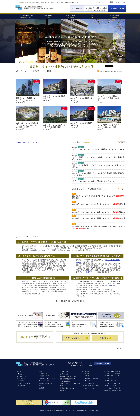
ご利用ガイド (64, 371)
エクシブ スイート (112, 378)
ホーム (19, 371)
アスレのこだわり (22, 376)
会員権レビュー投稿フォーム (112, 390)
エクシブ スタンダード (113, 383)
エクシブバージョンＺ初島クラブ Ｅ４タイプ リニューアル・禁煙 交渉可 (27, 125)
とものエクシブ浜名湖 (94, 181)
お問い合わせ (64, 374)
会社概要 (110, 2)
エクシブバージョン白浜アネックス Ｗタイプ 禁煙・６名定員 (108, 98)
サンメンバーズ (89, 383)
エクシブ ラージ (111, 381)
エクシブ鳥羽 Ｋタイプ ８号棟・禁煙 (107, 157)
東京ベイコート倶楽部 (91, 378)
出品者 (87, 376)
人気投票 (22, 385)
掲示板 (22, 381)
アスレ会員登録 (65, 381)
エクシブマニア (27, 281)
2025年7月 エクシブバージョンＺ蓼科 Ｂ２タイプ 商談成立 (98, 212)
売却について (45, 376)
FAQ (40, 385)
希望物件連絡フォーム (67, 388)
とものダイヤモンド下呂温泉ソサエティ (100, 149)
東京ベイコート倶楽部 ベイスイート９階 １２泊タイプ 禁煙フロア (97, 165)
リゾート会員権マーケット (88, 272)
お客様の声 (85, 371)
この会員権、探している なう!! (48, 378)
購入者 (87, 373)
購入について (45, 373)
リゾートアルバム (78, 149)
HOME (102, 2)
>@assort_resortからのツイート (26, 142)
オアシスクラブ (89, 388)
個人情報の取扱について (67, 379)
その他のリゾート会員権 (113, 388)
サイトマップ (121, 2)
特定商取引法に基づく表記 (68, 376)
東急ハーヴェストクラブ (92, 385)
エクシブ (87, 381)
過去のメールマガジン (45, 383)
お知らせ (19, 374)
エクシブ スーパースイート (114, 376)
